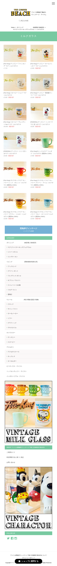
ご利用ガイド (11, 452)
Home (13, 27)
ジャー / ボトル (13, 252)
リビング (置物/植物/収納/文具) (22, 261)
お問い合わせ (11, 462)
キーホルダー (12, 361)
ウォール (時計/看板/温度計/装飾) (23, 299)
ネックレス (11, 356)
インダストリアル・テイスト (16, 376)
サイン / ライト (13, 309)
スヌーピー (11, 342)
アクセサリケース (13, 351)
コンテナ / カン (13, 256)
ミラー (10, 318)
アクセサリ (10, 347)
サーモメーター (13, 313)
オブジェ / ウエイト (14, 280)
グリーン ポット (13, 271)
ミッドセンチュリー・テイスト (17, 371)
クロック (11, 304)
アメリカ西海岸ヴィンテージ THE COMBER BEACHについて (28, 555)
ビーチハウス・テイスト (14, 366)
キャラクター (11, 332)
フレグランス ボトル (14, 275)
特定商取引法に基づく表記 (15, 457)
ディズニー (11, 337)
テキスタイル (12, 327)
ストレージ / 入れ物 (14, 285)
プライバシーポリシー (28, 558)
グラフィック (12, 323)
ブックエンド (12, 266)
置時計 (10, 294)
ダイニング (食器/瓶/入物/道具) (30, 27)
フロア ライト (12, 290)
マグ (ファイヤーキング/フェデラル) (23, 29)
